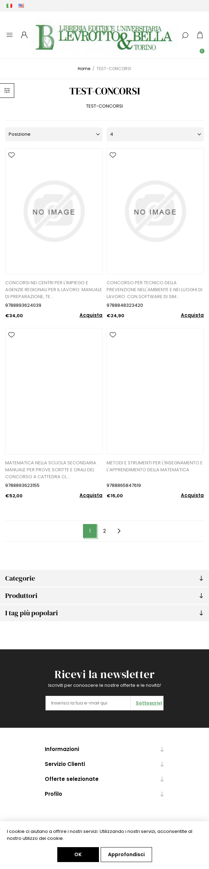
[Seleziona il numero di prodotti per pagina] (155, 134)
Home (84, 68)
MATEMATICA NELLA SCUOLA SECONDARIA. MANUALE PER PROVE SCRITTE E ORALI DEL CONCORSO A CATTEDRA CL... (51, 469)
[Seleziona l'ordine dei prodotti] (53, 134)
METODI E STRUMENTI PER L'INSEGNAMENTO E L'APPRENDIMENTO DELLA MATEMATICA (155, 466)
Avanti (119, 531)
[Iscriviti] (88, 703)
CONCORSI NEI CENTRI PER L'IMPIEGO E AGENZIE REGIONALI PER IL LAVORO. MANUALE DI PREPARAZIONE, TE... (53, 289)
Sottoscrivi (149, 703)
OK (78, 854)
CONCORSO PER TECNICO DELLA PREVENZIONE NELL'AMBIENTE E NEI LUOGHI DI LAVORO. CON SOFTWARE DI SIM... (154, 289)
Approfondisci (126, 854)
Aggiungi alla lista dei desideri (11, 155)
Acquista (91, 315)
